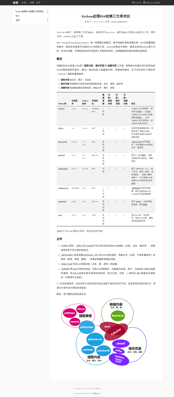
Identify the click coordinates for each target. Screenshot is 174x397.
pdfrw (60, 128)
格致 (15, 2)
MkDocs (96, 393)
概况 (18, 16)
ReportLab (62, 142)
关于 (38, 2)
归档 (32, 2)
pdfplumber (63, 169)
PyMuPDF (62, 201)
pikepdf (61, 155)
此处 (139, 117)
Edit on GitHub (151, 2)
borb (60, 215)
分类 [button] (24, 2)
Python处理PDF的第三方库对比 (30, 11)
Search (136, 2)
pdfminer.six (63, 188)
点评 (18, 20)
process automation (119, 21)
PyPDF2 (61, 108)
